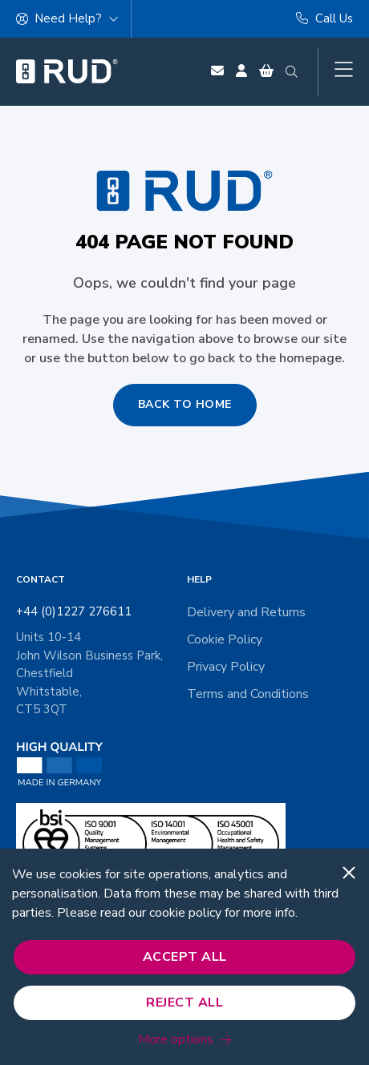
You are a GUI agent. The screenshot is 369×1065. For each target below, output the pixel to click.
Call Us (324, 18)
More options (175, 1039)
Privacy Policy (226, 667)
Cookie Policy (224, 639)
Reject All (184, 1002)
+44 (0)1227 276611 (74, 611)
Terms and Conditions (248, 694)
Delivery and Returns (246, 612)
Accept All (185, 957)
